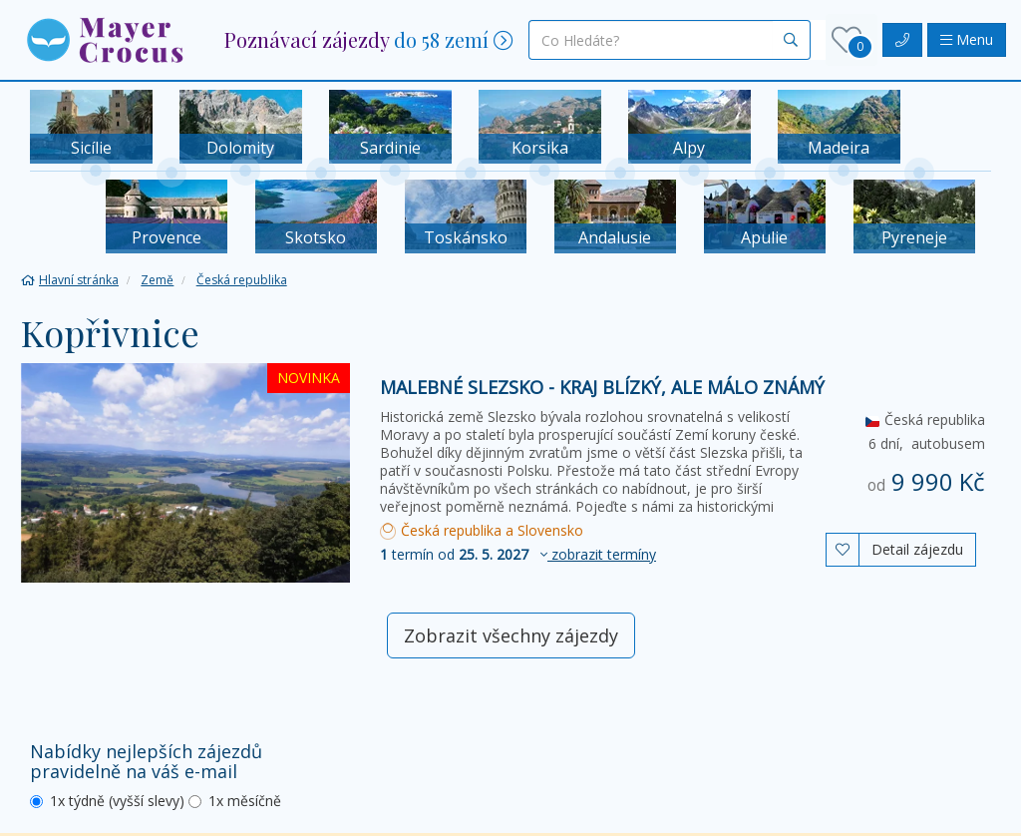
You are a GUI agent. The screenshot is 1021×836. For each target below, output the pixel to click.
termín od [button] (518, 554)
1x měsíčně (234, 800)
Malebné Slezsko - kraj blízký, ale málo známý (602, 387)
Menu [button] (966, 39)
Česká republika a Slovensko (481, 530)
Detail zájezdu (917, 549)
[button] (104, 38)
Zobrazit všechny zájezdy (511, 635)
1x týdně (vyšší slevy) (107, 800)
